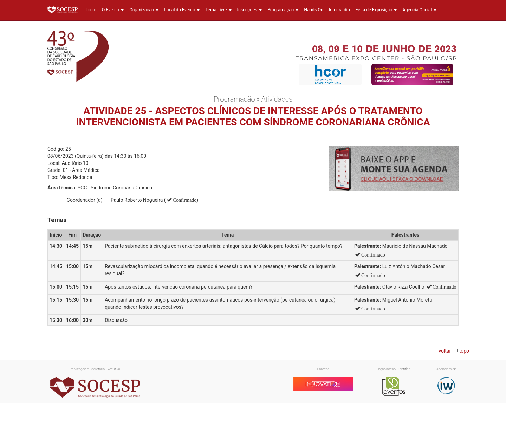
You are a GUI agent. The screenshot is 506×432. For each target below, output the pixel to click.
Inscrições (249, 9)
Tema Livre (218, 9)
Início (91, 9)
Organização (143, 9)
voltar (445, 351)
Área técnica (61, 188)
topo (464, 351)
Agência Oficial (419, 9)
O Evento (113, 9)
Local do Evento (182, 9)
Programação (282, 9)
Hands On (313, 9)
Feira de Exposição (376, 9)
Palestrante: (367, 246)
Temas (57, 220)
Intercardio (339, 9)
